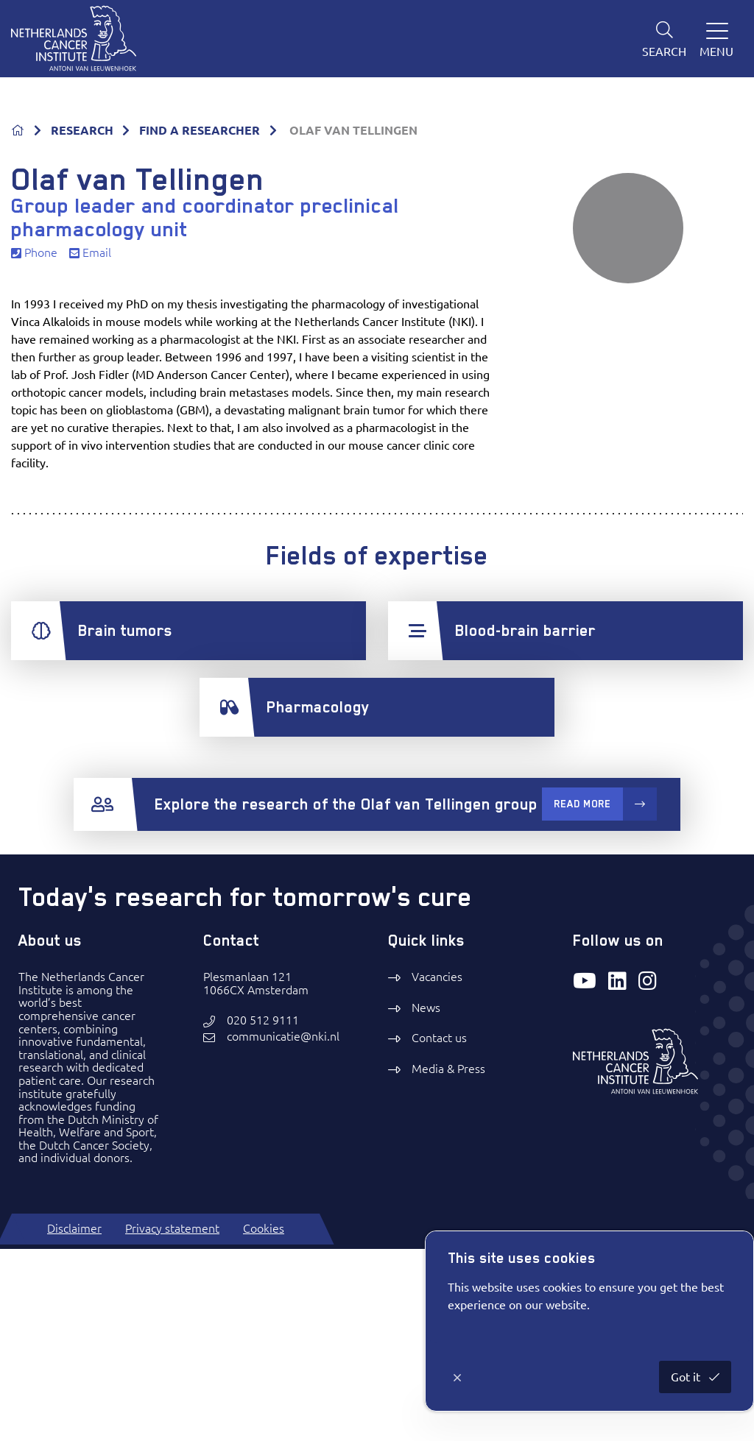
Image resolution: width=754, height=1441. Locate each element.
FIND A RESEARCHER (199, 322)
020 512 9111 (263, 1213)
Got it (687, 1377)
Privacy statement (172, 1420)
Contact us (439, 1230)
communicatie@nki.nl (283, 1228)
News (426, 1199)
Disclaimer (74, 1420)
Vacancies (437, 1169)
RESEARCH (82, 322)
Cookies (263, 1420)
